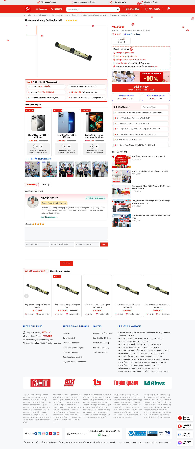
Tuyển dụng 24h (69, 338)
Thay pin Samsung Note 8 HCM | (94, 405)
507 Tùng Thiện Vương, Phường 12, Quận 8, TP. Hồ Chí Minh (137, 134)
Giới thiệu (66, 333)
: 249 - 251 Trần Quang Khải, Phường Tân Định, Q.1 (141, 338)
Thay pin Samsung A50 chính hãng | (129, 400)
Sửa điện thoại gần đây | (152, 395)
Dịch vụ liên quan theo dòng (60, 271)
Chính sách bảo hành (71, 343)
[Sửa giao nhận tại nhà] (156, 97)
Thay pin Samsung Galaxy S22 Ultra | (126, 395)
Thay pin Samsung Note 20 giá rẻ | (95, 417)
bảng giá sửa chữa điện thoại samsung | (157, 417)
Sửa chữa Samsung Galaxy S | (159, 415)
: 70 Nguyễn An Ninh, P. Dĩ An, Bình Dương (139, 368)
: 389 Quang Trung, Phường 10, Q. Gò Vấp (140, 356)
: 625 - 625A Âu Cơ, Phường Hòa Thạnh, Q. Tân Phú (144, 359)
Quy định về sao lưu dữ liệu (73, 357)
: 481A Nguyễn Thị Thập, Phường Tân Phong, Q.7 (140, 344)
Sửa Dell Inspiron (73, 15)
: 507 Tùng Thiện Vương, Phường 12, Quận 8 (139, 347)
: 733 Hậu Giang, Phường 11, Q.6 (134, 341)
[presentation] (44, 253)
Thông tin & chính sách (76, 326)
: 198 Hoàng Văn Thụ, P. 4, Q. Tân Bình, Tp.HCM (141, 353)
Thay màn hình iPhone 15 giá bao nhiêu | (67, 395)
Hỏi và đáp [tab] (45, 185)
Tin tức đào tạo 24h (100, 352)
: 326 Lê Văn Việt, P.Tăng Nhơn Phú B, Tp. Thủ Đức (143, 362)
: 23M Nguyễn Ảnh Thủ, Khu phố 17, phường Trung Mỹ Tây (144, 350)
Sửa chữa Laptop (41, 15)
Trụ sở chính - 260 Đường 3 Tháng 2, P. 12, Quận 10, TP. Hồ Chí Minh (139, 113)
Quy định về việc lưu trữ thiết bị (74, 362)
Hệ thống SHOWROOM (129, 326)
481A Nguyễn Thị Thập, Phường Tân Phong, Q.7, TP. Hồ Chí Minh (138, 129)
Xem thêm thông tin (48, 217)
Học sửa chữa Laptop (101, 343)
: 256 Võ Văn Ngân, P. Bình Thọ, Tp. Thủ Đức (140, 365)
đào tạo (97, 326)
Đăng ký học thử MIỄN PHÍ (103, 333)
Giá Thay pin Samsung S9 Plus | (100, 415)
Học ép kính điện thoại (101, 348)
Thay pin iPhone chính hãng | (157, 397)
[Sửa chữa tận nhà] (126, 97)
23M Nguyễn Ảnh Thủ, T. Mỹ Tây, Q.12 (129, 140)
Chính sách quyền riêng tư (73, 348)
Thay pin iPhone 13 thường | (32, 395)
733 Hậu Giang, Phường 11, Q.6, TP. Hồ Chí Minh (133, 123)
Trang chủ (27, 15)
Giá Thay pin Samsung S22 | (100, 402)
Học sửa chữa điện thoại (102, 338)
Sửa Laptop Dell (57, 15)
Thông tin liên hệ (32, 326)
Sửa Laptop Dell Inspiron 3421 (94, 15)
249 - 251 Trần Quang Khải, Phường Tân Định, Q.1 (133, 118)
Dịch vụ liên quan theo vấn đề (35, 271)
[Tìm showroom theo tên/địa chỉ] (155, 107)
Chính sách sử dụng (70, 352)
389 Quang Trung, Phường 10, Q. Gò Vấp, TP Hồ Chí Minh (136, 145)
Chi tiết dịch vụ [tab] (32, 185)
